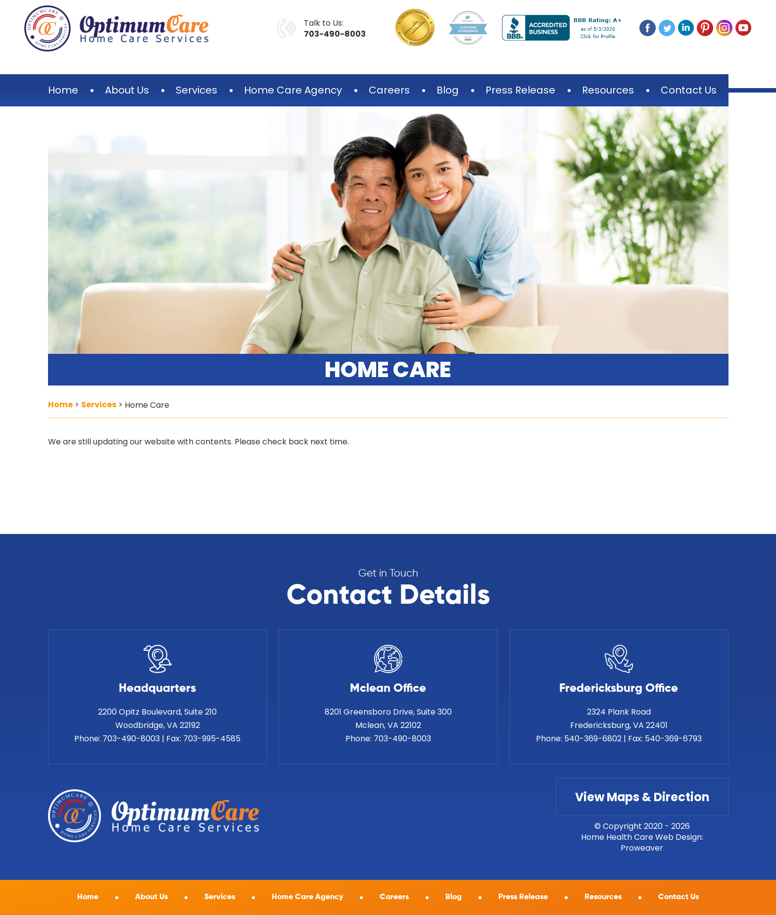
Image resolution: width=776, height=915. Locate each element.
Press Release (520, 90)
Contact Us (689, 90)
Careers (389, 90)
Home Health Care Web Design (641, 837)
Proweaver (642, 848)
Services (196, 90)
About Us (127, 90)
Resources (608, 90)
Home (63, 90)
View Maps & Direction (642, 797)
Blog (447, 90)
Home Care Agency (293, 90)
